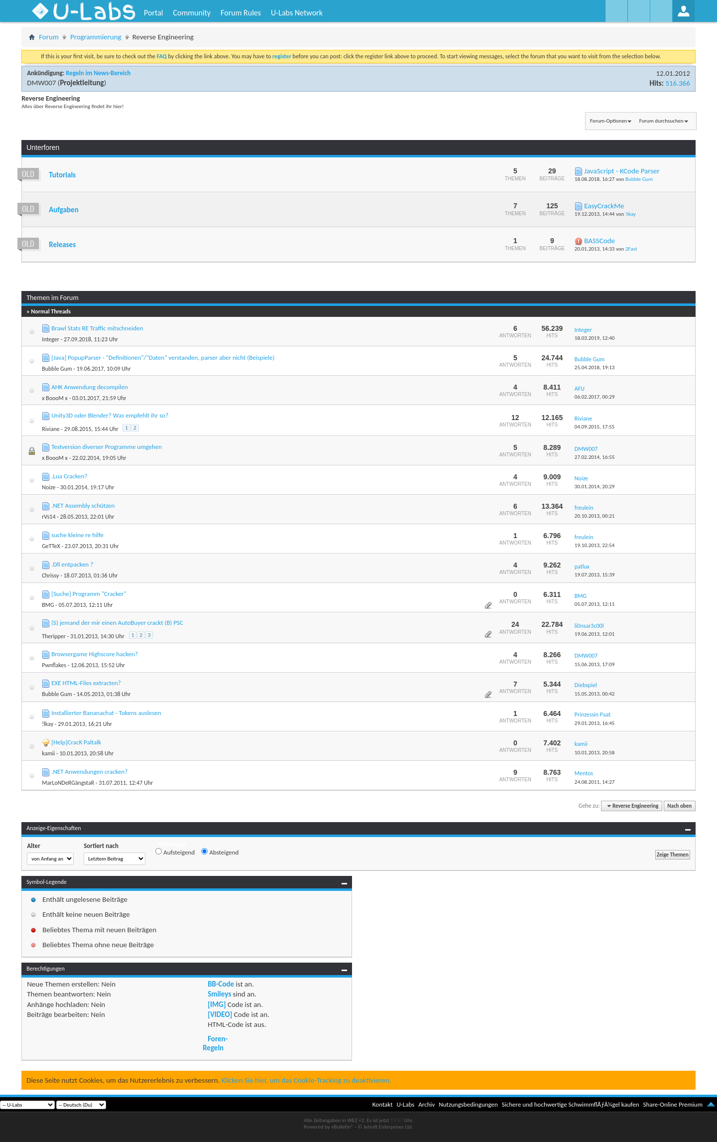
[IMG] (217, 1004)
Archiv (426, 1104)
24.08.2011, (595, 782)
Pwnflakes (54, 665)
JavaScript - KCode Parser (622, 170)
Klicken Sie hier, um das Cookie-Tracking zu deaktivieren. (306, 1080)
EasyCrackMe (604, 205)
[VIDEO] (220, 1014)
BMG (48, 604)
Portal (153, 12)
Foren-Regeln (215, 1043)
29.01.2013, (595, 723)
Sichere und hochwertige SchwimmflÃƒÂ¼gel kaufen (570, 1104)
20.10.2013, (595, 516)
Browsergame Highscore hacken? (94, 654)
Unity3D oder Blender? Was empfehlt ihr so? (109, 415)
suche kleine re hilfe (77, 535)
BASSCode (599, 240)
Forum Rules (241, 12)
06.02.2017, (595, 397)
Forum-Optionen (608, 121)
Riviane (50, 429)
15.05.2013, (595, 694)
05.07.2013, (595, 604)
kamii (48, 753)
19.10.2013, (595, 545)
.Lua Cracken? (69, 476)
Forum (49, 36)
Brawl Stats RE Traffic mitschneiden (97, 328)
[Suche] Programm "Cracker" (88, 593)
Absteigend (220, 852)
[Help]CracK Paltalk (76, 742)
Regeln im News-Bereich (98, 73)
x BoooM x (55, 398)
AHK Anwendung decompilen (89, 387)
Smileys (219, 994)
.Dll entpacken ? (72, 564)
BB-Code (221, 984)
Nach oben (679, 806)
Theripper (54, 636)
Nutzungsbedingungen (468, 1104)
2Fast (631, 249)
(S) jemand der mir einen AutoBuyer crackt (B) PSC (117, 622)
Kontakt (382, 1104)
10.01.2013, (595, 752)
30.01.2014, (595, 486)
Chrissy (50, 575)
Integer (50, 339)
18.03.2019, (595, 338)
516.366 (677, 83)
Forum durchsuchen (661, 121)
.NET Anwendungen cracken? (89, 771)
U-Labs (406, 1104)
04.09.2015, (595, 427)
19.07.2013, (595, 574)
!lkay (630, 214)
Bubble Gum (639, 179)
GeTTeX (51, 546)
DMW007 (41, 82)
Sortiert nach (101, 846)
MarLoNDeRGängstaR (68, 782)
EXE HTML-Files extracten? (86, 683)
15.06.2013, (595, 664)
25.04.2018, (595, 367)
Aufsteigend (175, 852)
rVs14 (48, 516)
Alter (33, 846)
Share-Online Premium (673, 1104)
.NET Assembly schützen (83, 505)
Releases (62, 244)
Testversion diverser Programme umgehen (106, 446)
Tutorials (62, 174)
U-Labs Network (297, 12)
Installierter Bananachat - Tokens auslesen (106, 712)
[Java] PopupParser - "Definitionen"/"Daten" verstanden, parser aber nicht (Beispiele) (162, 357)
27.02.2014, (595, 457)
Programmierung (95, 36)
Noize (48, 487)
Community (192, 12)
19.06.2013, (595, 634)
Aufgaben (64, 209)
